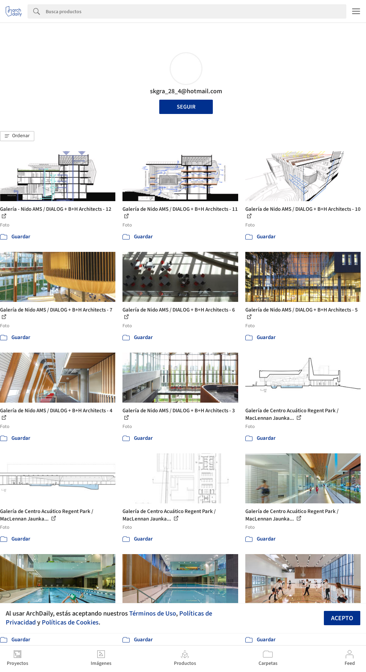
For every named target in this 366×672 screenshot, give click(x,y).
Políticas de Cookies (70, 622)
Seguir (186, 107)
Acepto (342, 618)
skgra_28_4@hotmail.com (186, 91)
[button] (17, 136)
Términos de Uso (152, 613)
